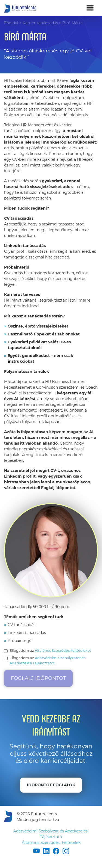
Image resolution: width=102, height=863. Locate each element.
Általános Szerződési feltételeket (63, 650)
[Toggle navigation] (90, 7)
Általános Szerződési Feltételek (51, 842)
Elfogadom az (50, 650)
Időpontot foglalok (51, 784)
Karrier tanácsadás (40, 22)
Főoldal (11, 22)
